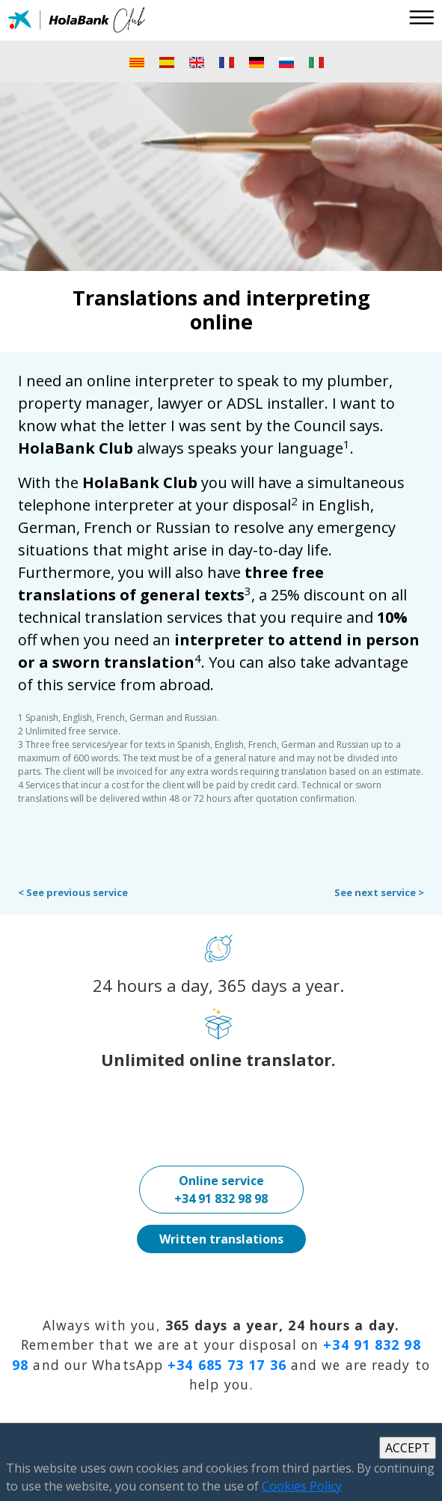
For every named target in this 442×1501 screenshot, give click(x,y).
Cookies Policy (302, 1486)
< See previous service (73, 892)
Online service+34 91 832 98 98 (221, 1189)
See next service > (379, 892)
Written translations (221, 1239)
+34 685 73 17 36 (227, 1365)
